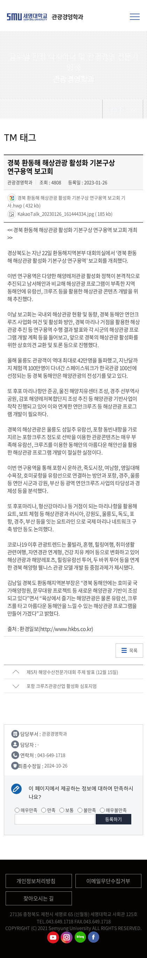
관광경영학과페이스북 (94, 937)
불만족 (87, 810)
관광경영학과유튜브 (53, 937)
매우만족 (26, 810)
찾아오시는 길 (38, 898)
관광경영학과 (67, 17)
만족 (48, 810)
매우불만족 (113, 810)
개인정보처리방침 (36, 881)
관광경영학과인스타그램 (67, 937)
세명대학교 (28, 16)
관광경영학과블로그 (80, 937)
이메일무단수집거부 (108, 881)
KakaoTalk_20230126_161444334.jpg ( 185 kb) (64, 213)
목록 (133, 650)
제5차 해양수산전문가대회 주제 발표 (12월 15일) (72, 672)
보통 (66, 810)
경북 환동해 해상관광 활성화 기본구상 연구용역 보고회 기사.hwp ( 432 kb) (66, 201)
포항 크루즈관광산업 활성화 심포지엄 (62, 685)
